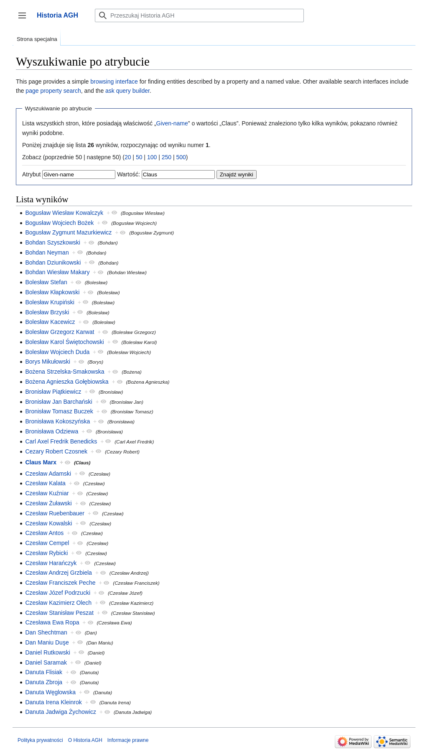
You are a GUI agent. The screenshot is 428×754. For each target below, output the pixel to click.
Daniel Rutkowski (47, 652)
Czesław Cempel (47, 543)
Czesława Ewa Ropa (52, 622)
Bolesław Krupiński (49, 302)
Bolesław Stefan (46, 282)
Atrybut (31, 174)
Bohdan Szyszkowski (52, 242)
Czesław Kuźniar (47, 493)
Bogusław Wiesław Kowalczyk (64, 212)
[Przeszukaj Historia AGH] (199, 15)
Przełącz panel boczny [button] (25, 19)
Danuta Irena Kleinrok (53, 702)
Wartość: (128, 174)
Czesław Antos (44, 533)
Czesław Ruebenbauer (54, 513)
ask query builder (127, 90)
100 (152, 157)
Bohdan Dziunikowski (53, 262)
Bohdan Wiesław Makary (57, 272)
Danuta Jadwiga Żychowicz (60, 711)
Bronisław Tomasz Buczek (59, 411)
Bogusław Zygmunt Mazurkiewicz (68, 232)
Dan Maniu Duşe (47, 642)
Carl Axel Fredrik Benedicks (61, 441)
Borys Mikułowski (47, 361)
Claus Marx (40, 462)
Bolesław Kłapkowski (52, 292)
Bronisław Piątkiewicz (53, 391)
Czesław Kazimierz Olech (58, 602)
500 (181, 157)
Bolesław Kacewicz (50, 321)
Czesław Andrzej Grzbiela (58, 572)
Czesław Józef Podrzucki (57, 592)
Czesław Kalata (45, 483)
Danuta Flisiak (43, 672)
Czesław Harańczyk (50, 563)
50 (139, 157)
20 (128, 157)
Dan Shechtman (46, 632)
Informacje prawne (128, 740)
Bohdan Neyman (47, 252)
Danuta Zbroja (43, 682)
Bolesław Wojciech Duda (57, 352)
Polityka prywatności (40, 740)
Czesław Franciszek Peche (60, 582)
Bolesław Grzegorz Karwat (59, 332)
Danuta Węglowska (50, 692)
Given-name (172, 123)
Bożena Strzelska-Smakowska (64, 371)
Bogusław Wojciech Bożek (59, 222)
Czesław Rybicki (46, 553)
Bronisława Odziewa (51, 431)
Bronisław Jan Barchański (58, 401)
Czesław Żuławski (48, 503)
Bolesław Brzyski (47, 312)
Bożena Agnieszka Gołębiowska (66, 381)
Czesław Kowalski (48, 523)
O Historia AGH (85, 740)
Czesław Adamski (48, 473)
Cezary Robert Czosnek (56, 451)
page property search (53, 90)
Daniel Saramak (46, 662)
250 (166, 157)
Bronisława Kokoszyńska (57, 421)
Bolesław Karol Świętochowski (64, 342)
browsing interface (114, 81)
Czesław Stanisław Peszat (59, 612)
